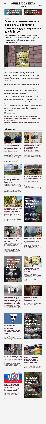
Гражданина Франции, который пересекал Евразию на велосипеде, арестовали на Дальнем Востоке (13, 210)
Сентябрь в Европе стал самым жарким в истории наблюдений (13, 357)
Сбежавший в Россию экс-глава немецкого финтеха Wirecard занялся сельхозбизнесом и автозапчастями (32, 146)
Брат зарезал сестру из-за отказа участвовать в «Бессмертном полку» (20, 116)
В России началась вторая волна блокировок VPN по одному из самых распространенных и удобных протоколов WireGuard (12, 387)
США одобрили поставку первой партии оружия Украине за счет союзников (33, 178)
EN (41, 5)
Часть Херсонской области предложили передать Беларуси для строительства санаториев (12, 147)
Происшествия (23, 6)
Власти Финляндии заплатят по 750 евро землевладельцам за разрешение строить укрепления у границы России (32, 381)
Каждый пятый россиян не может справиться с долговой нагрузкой (13, 240)
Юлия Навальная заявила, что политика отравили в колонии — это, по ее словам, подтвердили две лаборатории (32, 204)
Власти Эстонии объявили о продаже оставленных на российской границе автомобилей (12, 180)
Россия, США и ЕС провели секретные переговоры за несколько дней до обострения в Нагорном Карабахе (32, 322)
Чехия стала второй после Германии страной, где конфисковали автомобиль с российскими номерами (31, 360)
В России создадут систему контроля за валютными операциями (31, 269)
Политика (27, 198)
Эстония (6, 176)
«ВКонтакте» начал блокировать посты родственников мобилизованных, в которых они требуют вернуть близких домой (12, 329)
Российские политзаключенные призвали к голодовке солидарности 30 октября (32, 298)
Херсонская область (8, 143)
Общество (8, 258)
